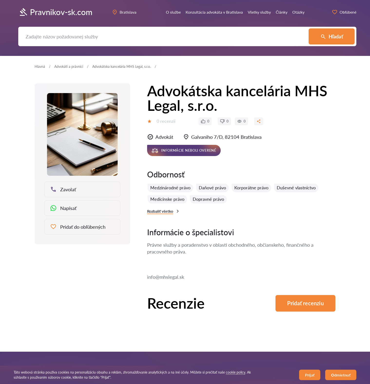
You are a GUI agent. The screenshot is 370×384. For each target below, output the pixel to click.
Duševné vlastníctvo (296, 187)
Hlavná (40, 66)
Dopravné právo (208, 199)
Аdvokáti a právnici (68, 66)
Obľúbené (344, 12)
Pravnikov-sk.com (55, 12)
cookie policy (235, 372)
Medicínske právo (167, 199)
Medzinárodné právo (170, 187)
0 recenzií (166, 121)
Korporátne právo (251, 187)
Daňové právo (212, 187)
